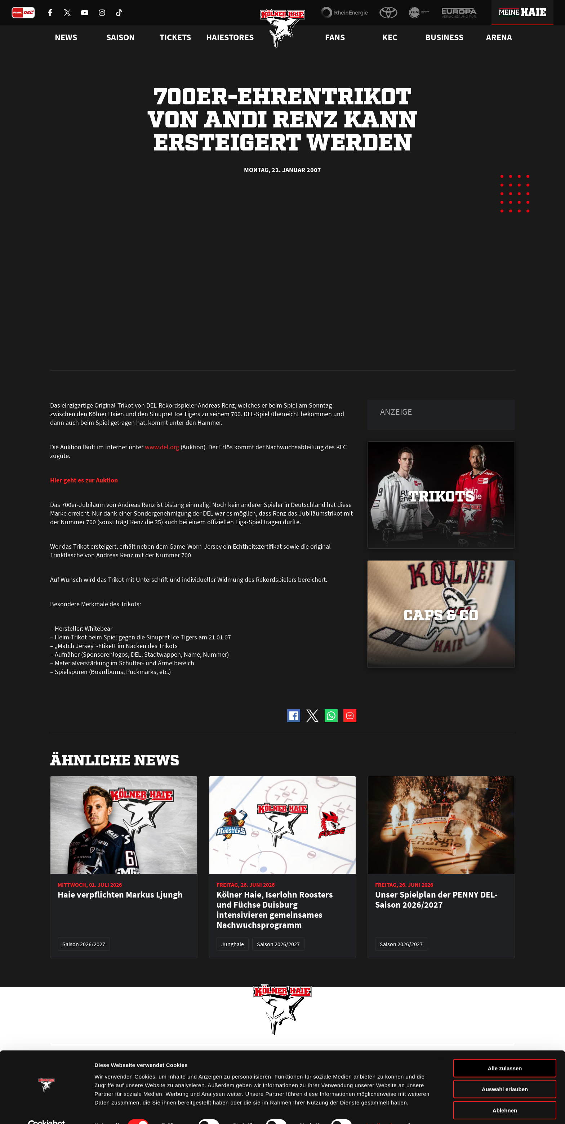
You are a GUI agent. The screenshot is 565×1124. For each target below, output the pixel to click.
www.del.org (162, 284)
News (56, 1033)
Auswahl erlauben (505, 1073)
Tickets (175, 37)
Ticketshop (179, 1033)
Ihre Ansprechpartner (425, 1033)
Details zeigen (383, 1110)
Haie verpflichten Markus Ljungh (120, 732)
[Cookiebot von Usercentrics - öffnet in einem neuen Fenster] (46, 1110)
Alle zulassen (505, 1052)
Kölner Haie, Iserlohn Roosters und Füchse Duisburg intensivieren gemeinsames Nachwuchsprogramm (275, 747)
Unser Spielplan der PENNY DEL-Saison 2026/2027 (436, 737)
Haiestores (230, 37)
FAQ (287, 1033)
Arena (499, 37)
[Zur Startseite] (283, 30)
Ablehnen (505, 1094)
